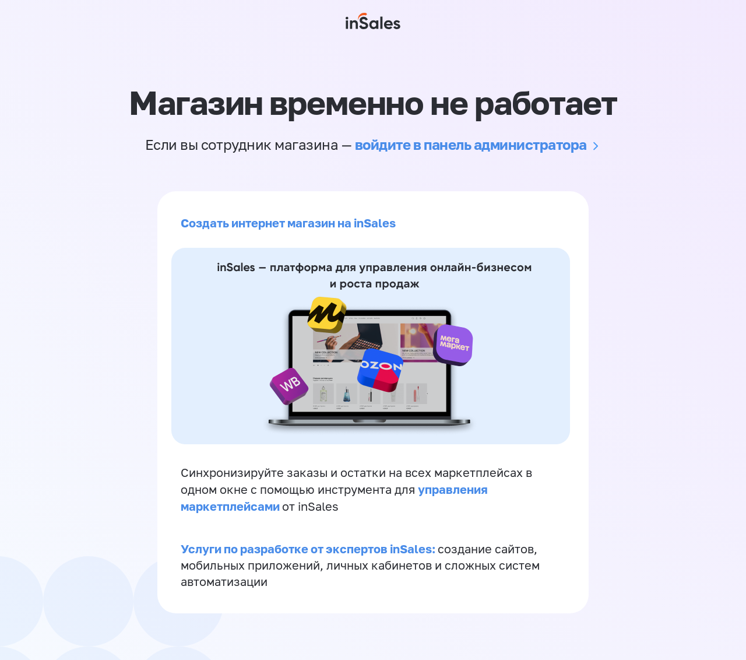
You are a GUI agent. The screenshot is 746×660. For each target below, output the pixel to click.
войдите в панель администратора (471, 144)
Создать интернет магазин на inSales (288, 223)
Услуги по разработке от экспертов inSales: (309, 549)
